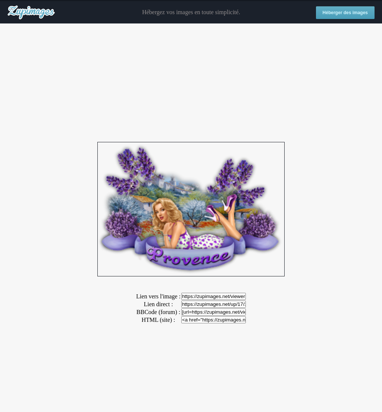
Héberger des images (345, 12)
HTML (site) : (158, 320)
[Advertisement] (191, 83)
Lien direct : (158, 304)
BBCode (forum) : (158, 312)
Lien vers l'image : (158, 296)
